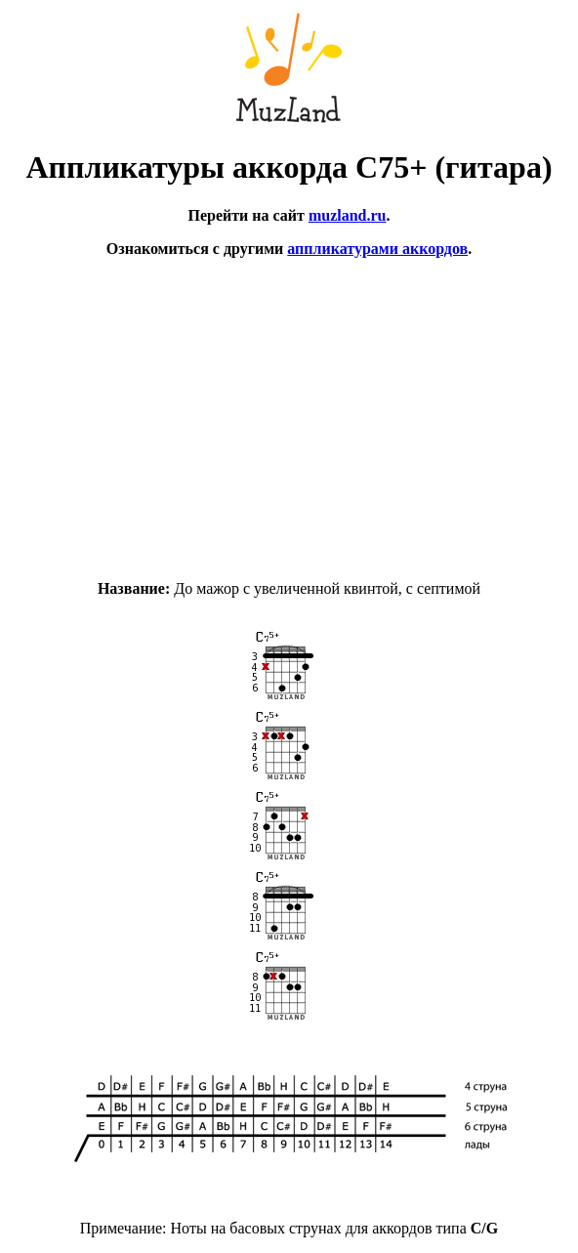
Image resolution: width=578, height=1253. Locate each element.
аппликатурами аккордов (377, 248)
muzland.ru (348, 215)
